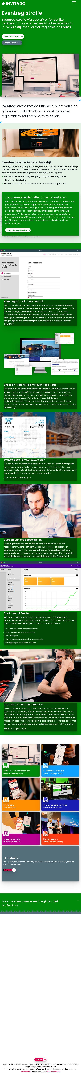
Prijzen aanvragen (11, 36)
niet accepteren (53, 1071)
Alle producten (11, 878)
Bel (3, 912)
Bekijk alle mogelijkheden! (17, 230)
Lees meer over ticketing (18, 476)
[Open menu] (77, 4)
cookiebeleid (26, 1071)
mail (10, 912)
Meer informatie (11, 42)
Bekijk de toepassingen (17, 734)
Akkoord (39, 1059)
